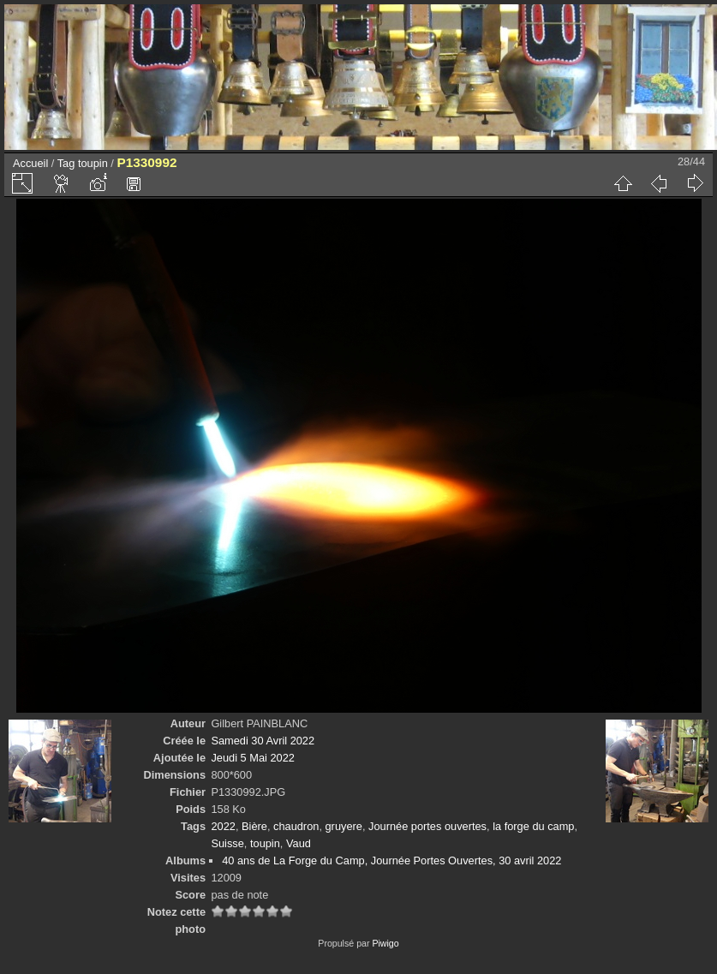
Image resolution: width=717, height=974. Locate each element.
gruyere (344, 826)
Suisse (227, 843)
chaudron (296, 826)
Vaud (298, 843)
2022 (223, 826)
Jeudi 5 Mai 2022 (252, 757)
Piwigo (385, 943)
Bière (254, 826)
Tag (66, 163)
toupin (93, 163)
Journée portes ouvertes (427, 826)
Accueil (30, 163)
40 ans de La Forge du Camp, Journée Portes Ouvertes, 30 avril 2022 (391, 860)
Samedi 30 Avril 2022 (262, 740)
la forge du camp (533, 826)
